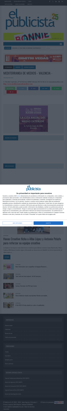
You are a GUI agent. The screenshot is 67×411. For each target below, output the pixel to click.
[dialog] (33, 205)
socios (18, 196)
